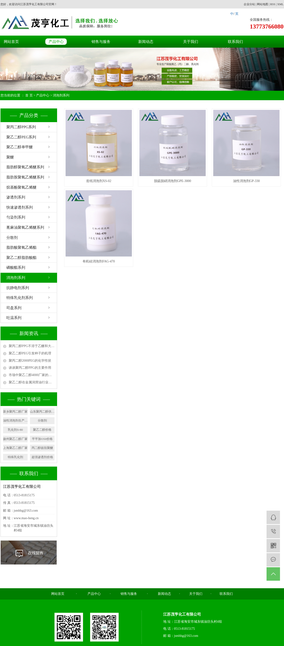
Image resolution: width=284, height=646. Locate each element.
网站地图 (262, 4)
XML (280, 4)
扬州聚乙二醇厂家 (15, 439)
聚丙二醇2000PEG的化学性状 (30, 360)
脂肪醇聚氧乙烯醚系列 (25, 167)
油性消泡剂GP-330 (246, 181)
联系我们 (235, 42)
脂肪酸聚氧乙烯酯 (21, 247)
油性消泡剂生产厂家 (15, 420)
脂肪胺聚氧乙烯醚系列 (25, 177)
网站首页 (11, 42)
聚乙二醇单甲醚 (19, 147)
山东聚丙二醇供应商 (42, 411)
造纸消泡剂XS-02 (98, 181)
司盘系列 (13, 308)
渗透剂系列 (15, 197)
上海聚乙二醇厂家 (15, 448)
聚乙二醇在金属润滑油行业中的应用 (31, 382)
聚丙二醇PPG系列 (21, 127)
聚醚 (10, 157)
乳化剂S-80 (15, 429)
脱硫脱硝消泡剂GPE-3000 (172, 181)
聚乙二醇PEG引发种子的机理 (30, 353)
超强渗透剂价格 (42, 457)
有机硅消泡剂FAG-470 (99, 261)
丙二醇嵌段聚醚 (42, 448)
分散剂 (12, 238)
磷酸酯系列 (15, 267)
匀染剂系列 (15, 217)
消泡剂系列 (61, 95)
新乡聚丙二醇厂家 (15, 411)
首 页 (29, 95)
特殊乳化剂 (15, 457)
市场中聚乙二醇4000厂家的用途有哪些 (31, 375)
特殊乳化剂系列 (19, 298)
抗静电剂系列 (17, 288)
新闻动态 (145, 42)
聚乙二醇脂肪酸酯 (21, 258)
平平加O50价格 (42, 439)
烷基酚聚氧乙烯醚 (21, 187)
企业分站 (249, 4)
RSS (272, 4)
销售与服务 (101, 42)
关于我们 (190, 42)
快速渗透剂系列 (19, 207)
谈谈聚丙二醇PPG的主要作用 (30, 367)
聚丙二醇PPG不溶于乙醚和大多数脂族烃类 (31, 346)
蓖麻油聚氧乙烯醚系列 (25, 227)
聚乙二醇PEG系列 (21, 137)
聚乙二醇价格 (42, 429)
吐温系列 (13, 318)
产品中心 (56, 42)
